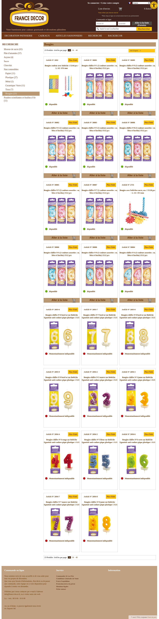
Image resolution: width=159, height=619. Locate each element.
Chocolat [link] (8, 65)
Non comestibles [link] (11, 69)
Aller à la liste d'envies (142, 23)
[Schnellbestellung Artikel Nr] (106, 23)
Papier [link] (10, 73)
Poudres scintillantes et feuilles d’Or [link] (20, 99)
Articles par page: (60, 50)
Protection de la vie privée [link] (65, 584)
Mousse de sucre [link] (13, 49)
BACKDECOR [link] (115, 35)
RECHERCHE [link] (95, 35)
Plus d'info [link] (73, 60)
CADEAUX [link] (44, 35)
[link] (154, 5)
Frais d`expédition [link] (63, 581)
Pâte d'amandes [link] (12, 53)
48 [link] (76, 50)
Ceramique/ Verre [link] (15, 85)
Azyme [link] (8, 57)
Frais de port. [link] (152, 617)
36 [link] (73, 50)
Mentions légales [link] (62, 586)
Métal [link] (9, 81)
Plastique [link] (11, 77)
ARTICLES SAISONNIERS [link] (69, 35)
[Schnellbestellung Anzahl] (124, 23)
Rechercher (144, 29)
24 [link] (69, 50)
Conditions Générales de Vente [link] (67, 578)
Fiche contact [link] (61, 589)
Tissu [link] (9, 89)
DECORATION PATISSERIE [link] (18, 35)
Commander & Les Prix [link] (65, 576)
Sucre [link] (6, 61)
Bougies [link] (11, 93)
